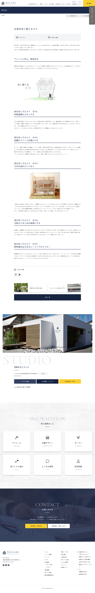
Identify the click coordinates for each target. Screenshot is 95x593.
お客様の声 (58, 4)
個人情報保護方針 (49, 577)
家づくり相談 (48, 574)
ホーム (46, 553)
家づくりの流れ (66, 4)
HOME (2, 15)
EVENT (74, 1)
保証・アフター (44, 4)
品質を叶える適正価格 (84, 561)
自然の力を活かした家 (84, 563)
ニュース (47, 558)
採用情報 (47, 571)
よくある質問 (64, 564)
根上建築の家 (34, 4)
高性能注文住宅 (83, 576)
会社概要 (77, 4)
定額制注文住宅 (83, 573)
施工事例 (63, 556)
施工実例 (51, 4)
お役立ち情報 (54, 37)
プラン (79, 571)
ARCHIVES (73, 16)
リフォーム (64, 566)
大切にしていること (84, 556)
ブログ (46, 561)
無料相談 (89, 3)
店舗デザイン (64, 569)
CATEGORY (87, 16)
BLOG (80, 1)
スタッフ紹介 (49, 566)
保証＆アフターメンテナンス (85, 567)
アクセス (48, 569)
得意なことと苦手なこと (85, 558)
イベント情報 (48, 556)
